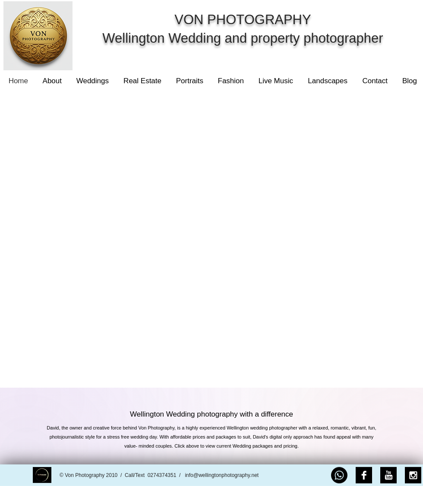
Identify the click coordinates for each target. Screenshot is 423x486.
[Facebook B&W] (364, 475)
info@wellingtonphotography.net (222, 475)
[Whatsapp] (339, 475)
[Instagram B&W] (413, 475)
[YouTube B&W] (388, 475)
